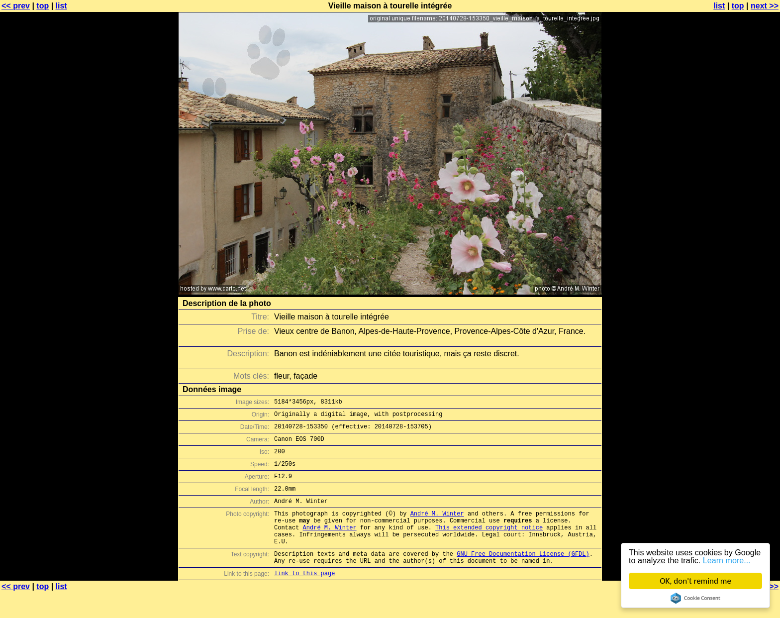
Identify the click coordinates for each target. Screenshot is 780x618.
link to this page (304, 598)
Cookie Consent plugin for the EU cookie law (695, 598)
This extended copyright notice (489, 545)
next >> (765, 5)
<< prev (15, 5)
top (42, 5)
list (61, 5)
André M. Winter (437, 528)
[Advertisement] (740, 246)
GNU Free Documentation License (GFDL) (523, 576)
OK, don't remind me (695, 581)
